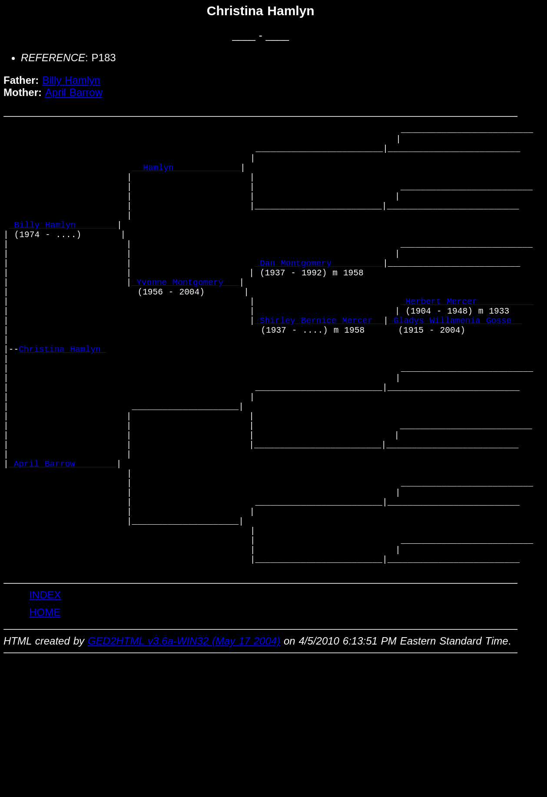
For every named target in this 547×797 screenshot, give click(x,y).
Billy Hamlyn (71, 80)
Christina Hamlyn (62, 401)
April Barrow (74, 92)
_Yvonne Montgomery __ (185, 318)
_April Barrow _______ (62, 541)
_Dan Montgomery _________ (319, 295)
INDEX (45, 697)
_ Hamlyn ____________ (186, 178)
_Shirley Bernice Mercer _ (319, 365)
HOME (44, 714)
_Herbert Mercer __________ (467, 342)
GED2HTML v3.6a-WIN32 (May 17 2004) (184, 743)
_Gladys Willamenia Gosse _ (455, 365)
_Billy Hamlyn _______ (63, 248)
